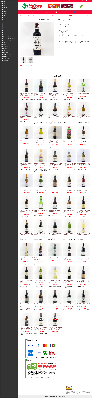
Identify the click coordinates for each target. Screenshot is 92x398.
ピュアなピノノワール (7, 54)
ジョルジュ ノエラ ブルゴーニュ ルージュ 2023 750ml (69, 304)
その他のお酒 (5, 46)
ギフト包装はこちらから (27, 65)
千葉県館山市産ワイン (7, 60)
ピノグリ (57, 190)
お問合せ (83, 0)
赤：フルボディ (64, 31)
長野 (35, 259)
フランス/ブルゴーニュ (81, 142)
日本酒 (4, 44)
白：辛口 (55, 95)
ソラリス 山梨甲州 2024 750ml (40, 280)
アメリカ (5, 21)
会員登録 (64, 0)
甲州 (47, 165)
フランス (5, 3)
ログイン (60, 0)
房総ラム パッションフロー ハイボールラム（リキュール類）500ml (69, 141)
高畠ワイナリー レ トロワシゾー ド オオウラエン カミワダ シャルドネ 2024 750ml (69, 164)
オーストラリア (6, 23)
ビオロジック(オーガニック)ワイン (10, 38)
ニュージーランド (6, 25)
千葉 (63, 142)
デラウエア (61, 190)
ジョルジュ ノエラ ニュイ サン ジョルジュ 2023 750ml (54, 304)
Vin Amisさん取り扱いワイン (8, 56)
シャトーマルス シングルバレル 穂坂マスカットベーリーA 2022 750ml (83, 211)
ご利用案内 (69, 0)
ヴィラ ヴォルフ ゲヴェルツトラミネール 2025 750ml (83, 117)
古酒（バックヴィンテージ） (8, 40)
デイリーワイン (6, 50)
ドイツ (4, 5)
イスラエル (5, 19)
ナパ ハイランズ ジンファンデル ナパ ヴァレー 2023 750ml (69, 258)
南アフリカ (5, 27)
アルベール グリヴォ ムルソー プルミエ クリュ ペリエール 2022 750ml (41, 189)
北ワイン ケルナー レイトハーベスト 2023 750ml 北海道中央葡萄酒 (83, 234)
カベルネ (66, 32)
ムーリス (40, 15)
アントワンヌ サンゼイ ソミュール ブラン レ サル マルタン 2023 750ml (40, 304)
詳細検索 (55, 12)
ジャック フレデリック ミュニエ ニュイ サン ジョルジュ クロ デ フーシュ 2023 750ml (41, 328)
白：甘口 (52, 282)
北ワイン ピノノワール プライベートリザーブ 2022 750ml (54, 234)
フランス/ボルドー (65, 30)
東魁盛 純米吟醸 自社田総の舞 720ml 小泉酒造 (54, 211)
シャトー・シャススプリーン (49, 15)
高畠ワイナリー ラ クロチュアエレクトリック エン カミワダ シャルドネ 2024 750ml (83, 164)
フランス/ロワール (23, 165)
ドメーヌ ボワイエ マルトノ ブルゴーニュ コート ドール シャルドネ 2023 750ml (55, 164)
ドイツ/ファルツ (37, 142)
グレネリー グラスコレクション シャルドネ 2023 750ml (54, 94)
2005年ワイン (6, 58)
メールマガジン (46, 12)
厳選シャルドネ (6, 52)
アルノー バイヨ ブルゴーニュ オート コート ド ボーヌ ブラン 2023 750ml (83, 141)
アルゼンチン (5, 30)
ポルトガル (5, 11)
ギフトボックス (6, 48)
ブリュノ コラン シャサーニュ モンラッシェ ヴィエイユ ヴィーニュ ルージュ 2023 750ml (83, 258)
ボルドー (34, 15)
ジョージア (5, 17)
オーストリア (5, 13)
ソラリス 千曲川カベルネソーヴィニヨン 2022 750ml (69, 281)
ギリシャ (5, 15)
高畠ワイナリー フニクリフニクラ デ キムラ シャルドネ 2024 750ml (26, 188)
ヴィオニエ (74, 95)
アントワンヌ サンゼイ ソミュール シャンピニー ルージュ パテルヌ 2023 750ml (26, 304)
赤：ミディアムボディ (81, 212)
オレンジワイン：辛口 (41, 165)
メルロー (70, 32)
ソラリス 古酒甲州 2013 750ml (54, 280)
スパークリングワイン (7, 36)
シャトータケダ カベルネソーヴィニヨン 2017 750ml (54, 258)
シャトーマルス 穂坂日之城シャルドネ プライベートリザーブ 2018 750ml (54, 141)
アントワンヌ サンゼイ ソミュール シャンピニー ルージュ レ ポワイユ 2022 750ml (83, 281)
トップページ (35, 12)
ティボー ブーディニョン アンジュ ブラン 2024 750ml (26, 164)
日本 (4, 1)
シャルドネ (60, 95)
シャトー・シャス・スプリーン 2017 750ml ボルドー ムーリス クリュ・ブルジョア (72, 15)
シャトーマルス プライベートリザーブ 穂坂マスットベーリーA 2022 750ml (26, 234)
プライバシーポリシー (76, 0)
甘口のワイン (5, 42)
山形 (63, 165)
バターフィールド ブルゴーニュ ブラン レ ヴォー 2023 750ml (26, 328)
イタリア (5, 7)
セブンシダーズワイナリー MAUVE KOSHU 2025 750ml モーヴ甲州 (69, 189)
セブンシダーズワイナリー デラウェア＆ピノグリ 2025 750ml (54, 188)
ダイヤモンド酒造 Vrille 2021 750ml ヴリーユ (39, 234)
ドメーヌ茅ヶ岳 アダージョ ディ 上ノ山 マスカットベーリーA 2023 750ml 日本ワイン (83, 304)
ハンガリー (5, 32)
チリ (4, 34)
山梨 (49, 142)
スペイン (5, 9)
